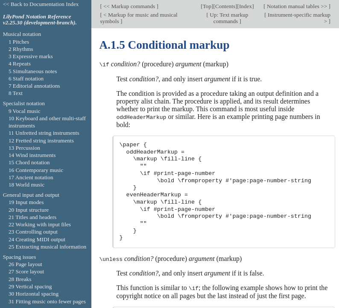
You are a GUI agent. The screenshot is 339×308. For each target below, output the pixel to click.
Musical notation (22, 34)
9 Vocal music (25, 111)
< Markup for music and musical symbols (138, 17)
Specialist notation (24, 103)
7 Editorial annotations (34, 86)
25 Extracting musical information (47, 246)
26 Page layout (25, 264)
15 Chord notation (29, 162)
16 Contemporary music (36, 170)
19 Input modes (26, 202)
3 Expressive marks (31, 56)
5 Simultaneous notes (33, 71)
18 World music (26, 184)
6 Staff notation (26, 78)
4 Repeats (20, 63)
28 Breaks (20, 279)
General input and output (31, 195)
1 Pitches (19, 41)
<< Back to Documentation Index (41, 4)
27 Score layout (26, 271)
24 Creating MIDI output (37, 239)
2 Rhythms (21, 49)
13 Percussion (24, 148)
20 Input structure (29, 210)
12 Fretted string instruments (41, 140)
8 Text (16, 93)
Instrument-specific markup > (298, 17)
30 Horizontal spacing (33, 293)
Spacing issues (19, 257)
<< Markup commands (129, 6)
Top (207, 6)
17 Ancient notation (31, 177)
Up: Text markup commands (228, 17)
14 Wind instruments (32, 155)
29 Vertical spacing (30, 286)
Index (245, 6)
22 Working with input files (40, 224)
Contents (225, 6)
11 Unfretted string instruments (44, 133)
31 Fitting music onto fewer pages (47, 301)
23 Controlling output (33, 231)
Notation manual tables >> (297, 6)
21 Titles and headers (32, 217)
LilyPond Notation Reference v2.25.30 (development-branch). (40, 19)
